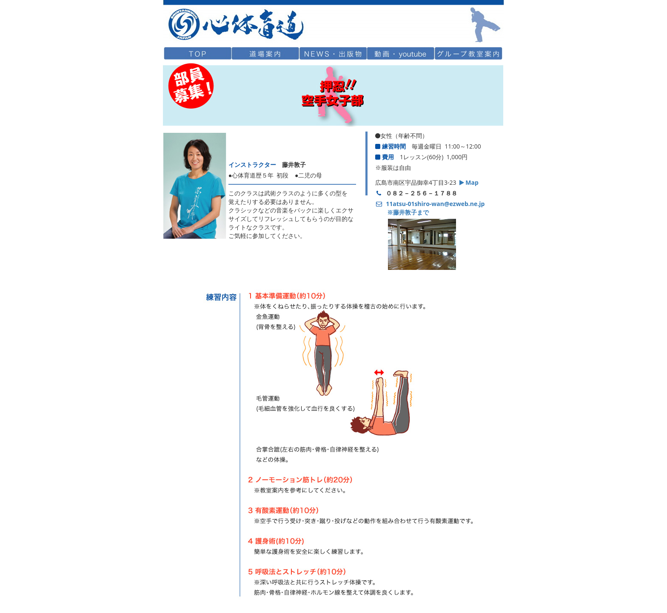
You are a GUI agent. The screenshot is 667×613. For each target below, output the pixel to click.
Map (469, 182)
